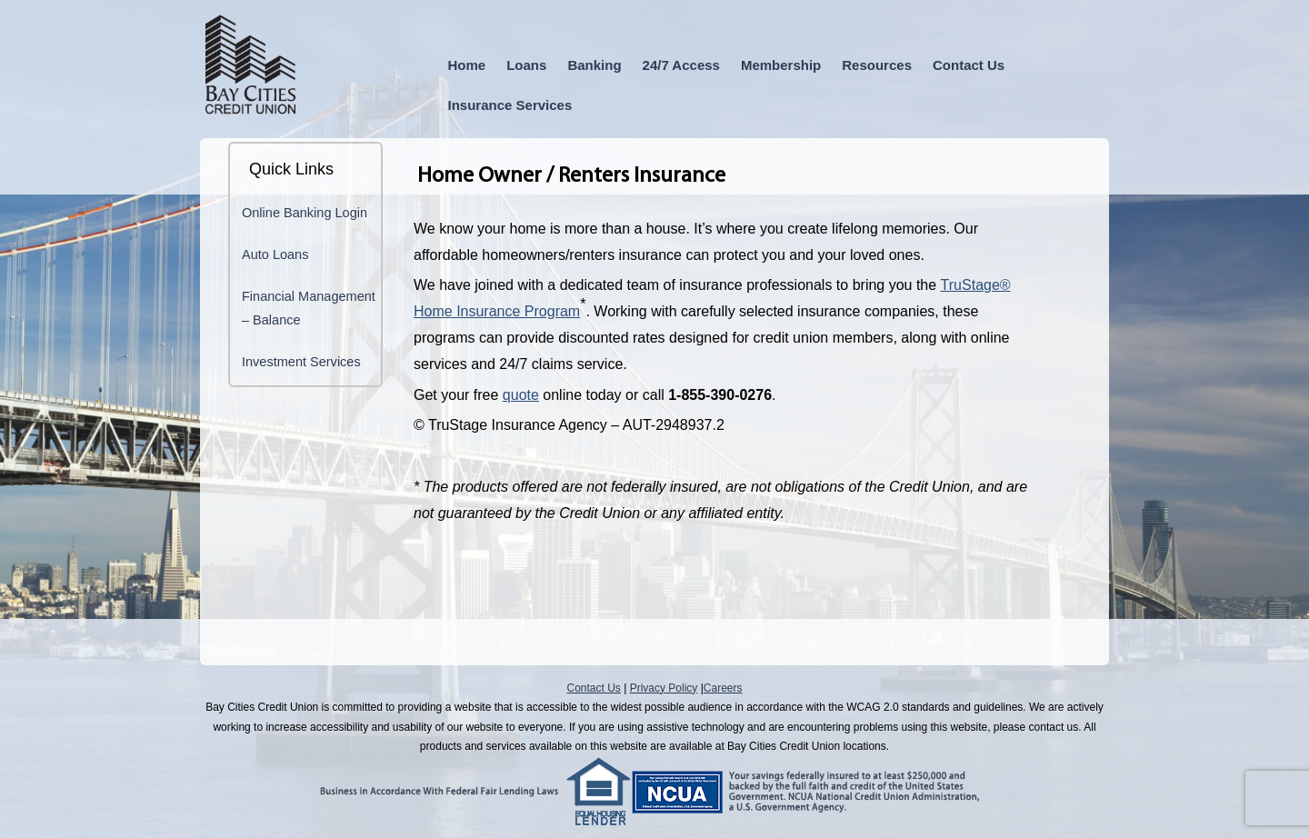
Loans (526, 65)
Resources (877, 65)
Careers (723, 688)
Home (467, 65)
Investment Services (301, 361)
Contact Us (968, 65)
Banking (594, 65)
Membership (781, 65)
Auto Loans (275, 254)
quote (521, 395)
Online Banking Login (304, 212)
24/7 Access (681, 65)
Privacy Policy (664, 688)
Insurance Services (510, 105)
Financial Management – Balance (308, 308)
